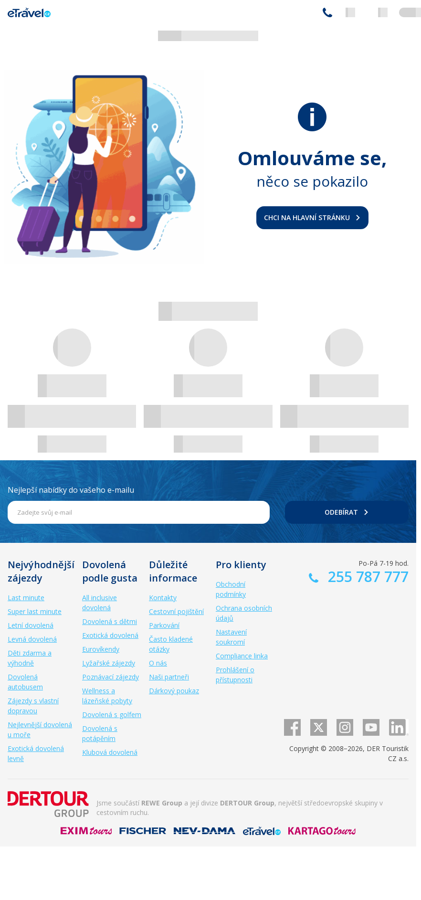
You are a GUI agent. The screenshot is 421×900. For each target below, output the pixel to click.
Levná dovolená (32, 639)
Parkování (164, 625)
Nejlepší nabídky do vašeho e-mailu (71, 490)
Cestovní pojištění (176, 611)
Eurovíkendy (100, 649)
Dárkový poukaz (174, 690)
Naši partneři (169, 676)
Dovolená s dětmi (109, 621)
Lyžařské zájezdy (108, 662)
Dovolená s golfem (111, 714)
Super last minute (35, 611)
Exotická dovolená (110, 635)
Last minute (26, 597)
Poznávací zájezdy (110, 676)
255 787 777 (327, 12)
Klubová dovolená (109, 752)
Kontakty (163, 597)
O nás (158, 662)
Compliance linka (242, 655)
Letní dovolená (30, 625)
